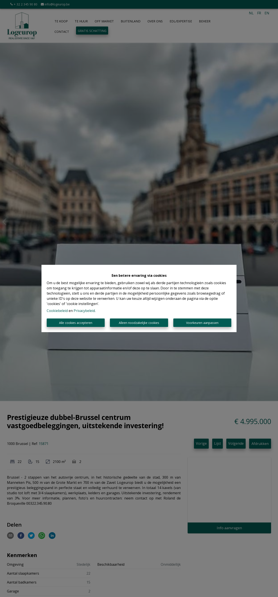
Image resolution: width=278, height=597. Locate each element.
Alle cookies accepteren (75, 323)
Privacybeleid (84, 310)
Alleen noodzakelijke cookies (139, 323)
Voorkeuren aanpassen (202, 323)
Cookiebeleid (57, 310)
